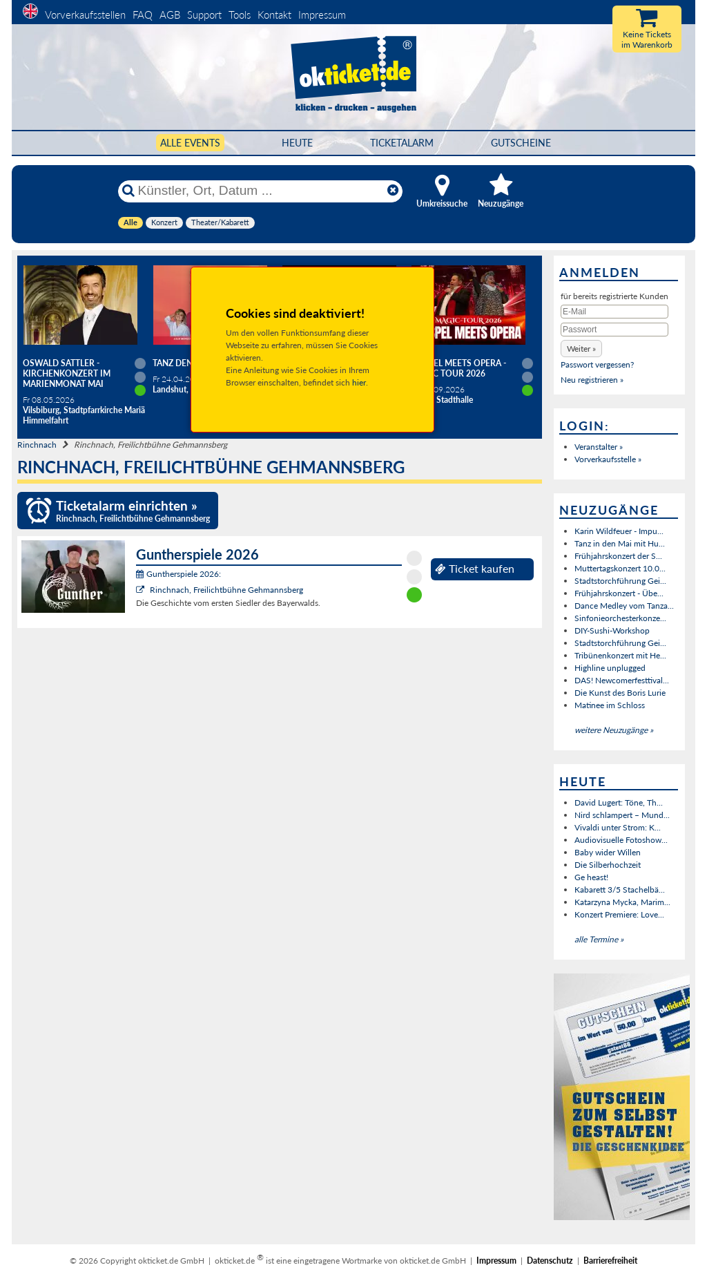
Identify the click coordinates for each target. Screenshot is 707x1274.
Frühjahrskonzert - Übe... (619, 593)
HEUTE (297, 143)
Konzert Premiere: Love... (619, 914)
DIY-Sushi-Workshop (612, 630)
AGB (169, 14)
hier (359, 382)
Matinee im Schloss (609, 705)
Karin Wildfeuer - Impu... (619, 531)
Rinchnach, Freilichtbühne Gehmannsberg (226, 589)
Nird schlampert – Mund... (622, 815)
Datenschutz (550, 1260)
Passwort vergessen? (597, 364)
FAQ (143, 14)
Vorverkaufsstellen (85, 14)
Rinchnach (37, 444)
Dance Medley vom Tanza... (624, 605)
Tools (240, 14)
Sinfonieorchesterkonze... (620, 618)
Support (204, 14)
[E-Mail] (614, 311)
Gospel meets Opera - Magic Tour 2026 (458, 368)
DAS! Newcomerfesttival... (621, 680)
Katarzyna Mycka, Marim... (622, 902)
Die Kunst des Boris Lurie (620, 692)
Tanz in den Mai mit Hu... (619, 543)
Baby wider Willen (607, 852)
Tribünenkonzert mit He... (620, 655)
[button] (581, 348)
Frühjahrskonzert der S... (618, 556)
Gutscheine (521, 143)
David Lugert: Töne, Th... (618, 802)
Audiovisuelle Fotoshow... (621, 840)
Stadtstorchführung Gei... (620, 581)
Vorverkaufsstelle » (607, 459)
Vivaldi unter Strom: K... (617, 827)
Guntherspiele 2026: (178, 574)
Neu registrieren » (592, 379)
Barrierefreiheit (610, 1260)
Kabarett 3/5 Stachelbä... (619, 889)
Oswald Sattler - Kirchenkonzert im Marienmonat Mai (66, 373)
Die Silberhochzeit (607, 864)
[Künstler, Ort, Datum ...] (259, 190)
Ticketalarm (402, 143)
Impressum (322, 14)
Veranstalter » (598, 446)
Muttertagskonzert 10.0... (620, 568)
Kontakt (274, 14)
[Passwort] (614, 329)
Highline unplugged (610, 668)
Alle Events (190, 143)
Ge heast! (591, 877)
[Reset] (393, 190)
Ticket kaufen (474, 568)
